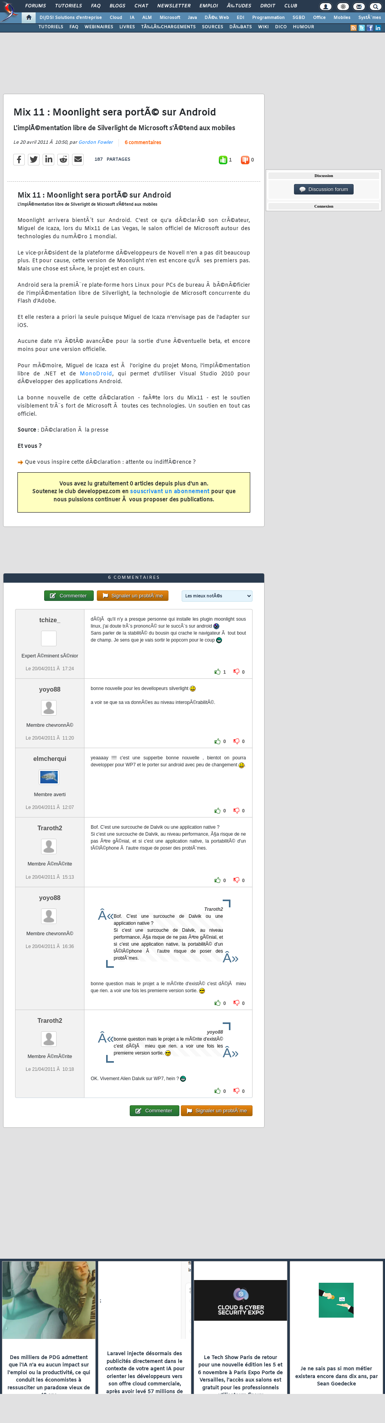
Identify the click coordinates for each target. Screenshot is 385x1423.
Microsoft (170, 18)
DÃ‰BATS (240, 27)
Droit (268, 6)
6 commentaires (143, 143)
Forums (35, 6)
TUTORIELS (50, 27)
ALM (147, 18)
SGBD (298, 18)
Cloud (116, 18)
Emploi (208, 6)
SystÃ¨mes (369, 18)
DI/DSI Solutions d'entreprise (71, 18)
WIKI (263, 27)
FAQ (95, 6)
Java (192, 18)
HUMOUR (303, 27)
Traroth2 (50, 828)
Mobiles (342, 18)
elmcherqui (49, 758)
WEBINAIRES (98, 27)
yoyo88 (49, 689)
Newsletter (173, 6)
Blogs (117, 6)
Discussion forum (323, 189)
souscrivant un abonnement (170, 492)
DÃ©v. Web (217, 18)
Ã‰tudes (239, 6)
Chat (141, 6)
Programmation (268, 18)
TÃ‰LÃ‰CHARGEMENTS (168, 27)
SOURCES (212, 27)
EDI (240, 18)
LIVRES (127, 27)
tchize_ (50, 620)
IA (132, 18)
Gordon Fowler (95, 142)
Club (290, 6)
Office (319, 18)
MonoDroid (96, 374)
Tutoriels (68, 6)
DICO (281, 27)
